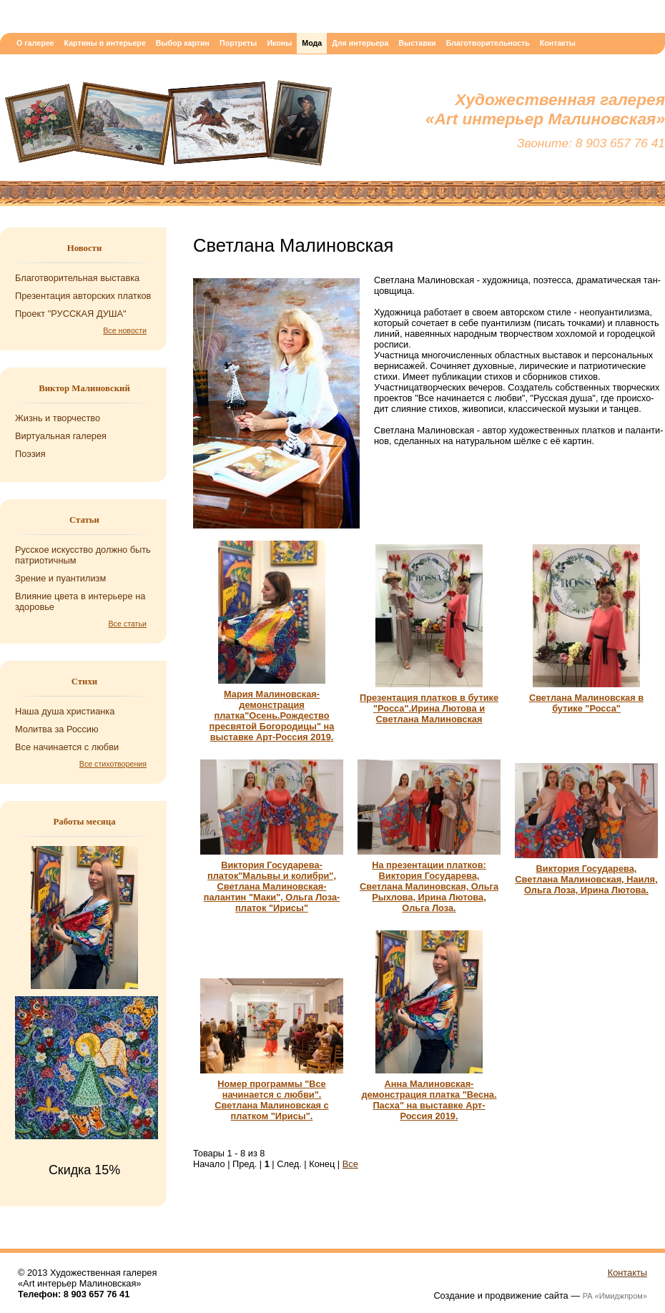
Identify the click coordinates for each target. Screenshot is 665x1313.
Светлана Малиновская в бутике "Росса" (586, 703)
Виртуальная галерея (61, 436)
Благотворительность (488, 43)
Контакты (558, 43)
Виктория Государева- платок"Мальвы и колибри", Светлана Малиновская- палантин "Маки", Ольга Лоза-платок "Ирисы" (272, 886)
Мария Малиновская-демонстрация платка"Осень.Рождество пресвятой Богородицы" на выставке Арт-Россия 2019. (272, 715)
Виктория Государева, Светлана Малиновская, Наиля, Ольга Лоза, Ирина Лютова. (586, 879)
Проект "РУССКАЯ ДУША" (71, 313)
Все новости (125, 330)
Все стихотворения (113, 763)
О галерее (35, 43)
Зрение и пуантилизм (60, 578)
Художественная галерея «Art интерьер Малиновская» (168, 126)
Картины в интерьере (105, 43)
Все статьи (128, 623)
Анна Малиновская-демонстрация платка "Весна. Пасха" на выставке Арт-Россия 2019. (428, 1099)
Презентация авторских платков (83, 295)
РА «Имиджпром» (615, 1296)
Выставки (416, 43)
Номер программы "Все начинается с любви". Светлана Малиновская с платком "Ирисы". (271, 1099)
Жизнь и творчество (57, 418)
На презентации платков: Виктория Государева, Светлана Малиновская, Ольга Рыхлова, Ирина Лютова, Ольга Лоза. (429, 886)
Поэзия (30, 453)
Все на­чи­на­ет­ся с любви (67, 747)
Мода (312, 43)
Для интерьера (360, 43)
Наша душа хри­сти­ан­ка (64, 711)
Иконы (279, 43)
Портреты (238, 43)
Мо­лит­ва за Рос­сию (57, 729)
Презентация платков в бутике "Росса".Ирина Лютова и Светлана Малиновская (429, 708)
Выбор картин (183, 43)
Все (350, 1164)
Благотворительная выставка (77, 277)
